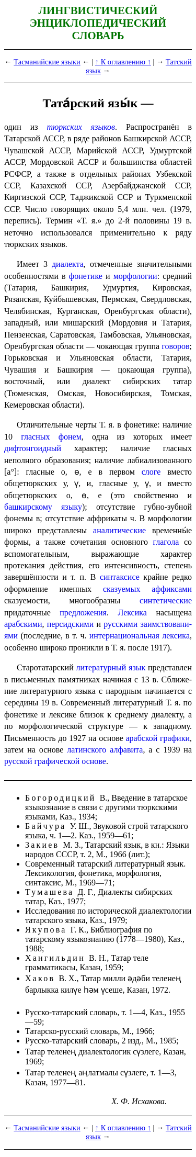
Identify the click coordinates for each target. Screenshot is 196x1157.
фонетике (85, 276)
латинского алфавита (105, 749)
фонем (70, 436)
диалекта (68, 264)
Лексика (132, 612)
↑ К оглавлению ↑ (123, 62)
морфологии (135, 276)
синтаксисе (120, 576)
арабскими (23, 624)
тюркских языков (81, 126)
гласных (35, 436)
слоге (151, 471)
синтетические (166, 600)
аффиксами (172, 589)
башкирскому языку (43, 506)
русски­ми (120, 624)
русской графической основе (55, 761)
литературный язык (110, 667)
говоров (175, 346)
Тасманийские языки (47, 62)
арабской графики (157, 738)
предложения (83, 612)
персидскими (70, 624)
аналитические (119, 530)
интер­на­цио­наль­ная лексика (139, 635)
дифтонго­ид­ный (32, 448)
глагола (166, 541)
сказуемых (121, 589)
